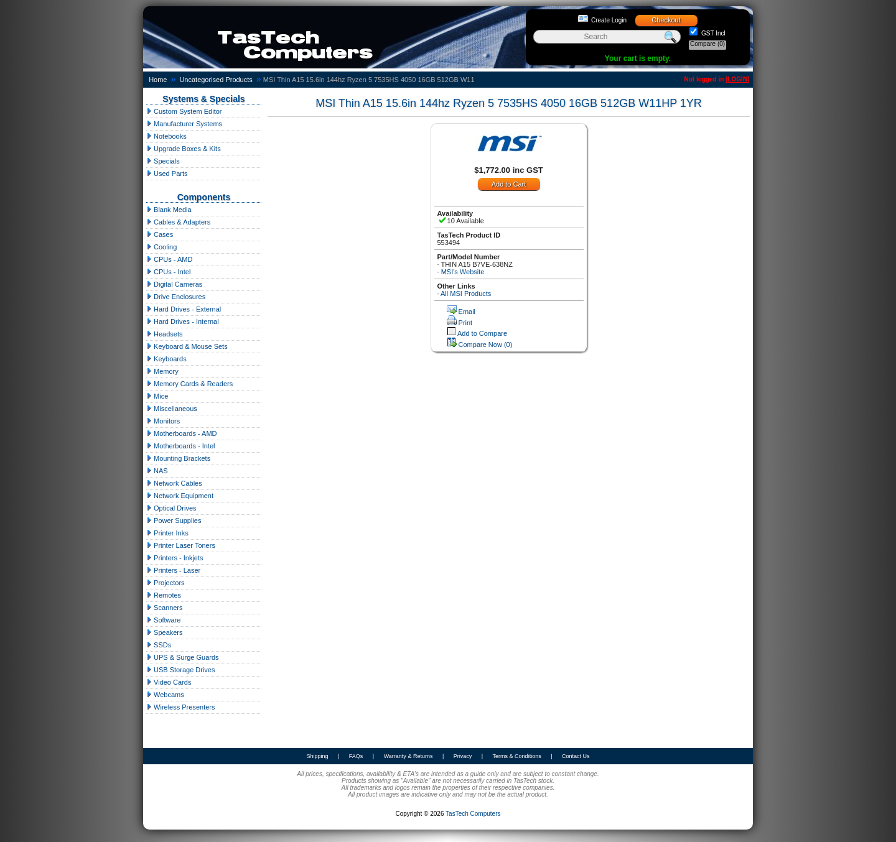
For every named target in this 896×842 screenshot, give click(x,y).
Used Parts (166, 173)
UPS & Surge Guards (182, 657)
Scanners (164, 607)
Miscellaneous (171, 408)
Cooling (161, 247)
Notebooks (166, 136)
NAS (157, 470)
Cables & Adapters (178, 222)
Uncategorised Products (215, 79)
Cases (159, 234)
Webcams (165, 694)
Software (163, 620)
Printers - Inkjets (174, 558)
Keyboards (166, 359)
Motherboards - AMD (181, 433)
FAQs (356, 756)
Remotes (163, 595)
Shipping (317, 756)
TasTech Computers (473, 813)
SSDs (158, 645)
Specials (163, 161)
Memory (162, 371)
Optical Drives (171, 508)
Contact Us (576, 756)
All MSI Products (466, 293)
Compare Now (486, 344)
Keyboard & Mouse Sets (187, 346)
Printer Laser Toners (180, 545)
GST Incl (712, 33)
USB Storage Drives (180, 669)
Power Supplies (174, 520)
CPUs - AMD (169, 259)
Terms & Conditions (517, 756)
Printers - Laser (173, 570)
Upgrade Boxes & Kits (183, 148)
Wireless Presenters (180, 707)
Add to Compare (482, 333)
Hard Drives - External (183, 309)
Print (466, 322)
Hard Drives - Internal (182, 321)
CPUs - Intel (168, 271)
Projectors (165, 582)
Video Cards (168, 682)
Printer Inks (167, 533)
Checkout (665, 20)
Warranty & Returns (408, 756)
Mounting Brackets (178, 458)
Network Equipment (179, 495)
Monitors (163, 421)
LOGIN (737, 79)
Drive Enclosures (175, 296)
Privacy (463, 756)
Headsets (164, 334)
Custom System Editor (184, 111)
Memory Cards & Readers (189, 383)
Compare (707, 43)
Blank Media (169, 209)
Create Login (609, 20)
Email (467, 311)
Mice (157, 396)
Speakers (164, 632)
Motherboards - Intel (180, 446)
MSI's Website (463, 271)
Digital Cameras (174, 284)
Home (158, 79)
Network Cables (174, 483)
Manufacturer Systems (184, 123)
